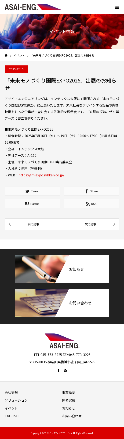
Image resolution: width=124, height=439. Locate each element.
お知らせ (68, 408)
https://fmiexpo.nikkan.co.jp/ (41, 175)
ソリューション (16, 400)
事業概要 (68, 392)
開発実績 (68, 400)
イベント (11, 408)
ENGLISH (11, 416)
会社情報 (11, 392)
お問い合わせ (72, 416)
